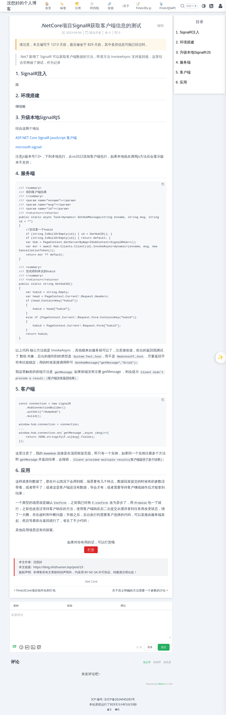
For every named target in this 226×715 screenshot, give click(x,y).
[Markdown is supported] (15, 647)
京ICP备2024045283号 (119, 699)
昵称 (16, 605)
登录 (149, 647)
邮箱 (69, 605)
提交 (163, 647)
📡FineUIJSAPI (166, 6)
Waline (161, 683)
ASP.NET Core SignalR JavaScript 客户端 (46, 137)
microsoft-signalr (28, 147)
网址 (123, 605)
